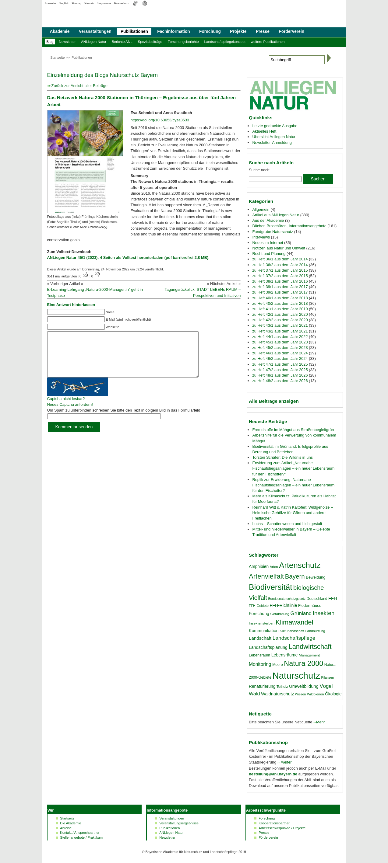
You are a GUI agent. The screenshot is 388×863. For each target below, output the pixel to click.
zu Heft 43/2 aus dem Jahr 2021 (280, 331)
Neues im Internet (267, 242)
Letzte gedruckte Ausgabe (274, 126)
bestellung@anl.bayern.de (273, 774)
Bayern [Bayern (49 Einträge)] (295, 576)
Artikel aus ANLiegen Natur (275, 215)
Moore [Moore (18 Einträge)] (277, 665)
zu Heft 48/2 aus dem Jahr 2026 (280, 380)
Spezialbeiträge (150, 41)
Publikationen (134, 31)
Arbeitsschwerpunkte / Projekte (282, 828)
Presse (263, 31)
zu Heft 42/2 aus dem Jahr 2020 (280, 320)
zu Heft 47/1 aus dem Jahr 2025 (280, 364)
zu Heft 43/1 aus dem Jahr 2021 (280, 325)
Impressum (104, 3)
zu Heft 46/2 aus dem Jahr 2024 (280, 358)
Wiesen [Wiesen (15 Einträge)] (300, 694)
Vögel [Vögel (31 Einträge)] (326, 686)
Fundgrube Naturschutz (272, 231)
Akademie (60, 31)
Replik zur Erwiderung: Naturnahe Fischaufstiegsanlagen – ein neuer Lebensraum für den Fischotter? (293, 485)
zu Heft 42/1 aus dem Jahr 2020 (280, 314)
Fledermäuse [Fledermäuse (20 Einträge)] (309, 605)
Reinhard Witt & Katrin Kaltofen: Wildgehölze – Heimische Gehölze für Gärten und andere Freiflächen (292, 512)
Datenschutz (121, 3)
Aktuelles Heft (264, 131)
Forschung (210, 31)
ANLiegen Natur (93, 41)
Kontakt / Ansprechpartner (79, 832)
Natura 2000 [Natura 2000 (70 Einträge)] (303, 663)
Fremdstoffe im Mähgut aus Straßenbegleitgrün (293, 429)
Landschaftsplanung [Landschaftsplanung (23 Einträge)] (268, 647)
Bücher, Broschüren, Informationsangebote (289, 226)
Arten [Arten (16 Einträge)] (274, 567)
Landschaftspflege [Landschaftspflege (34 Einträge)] (294, 638)
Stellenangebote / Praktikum (81, 837)
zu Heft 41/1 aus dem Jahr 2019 (280, 309)
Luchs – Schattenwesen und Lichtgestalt (287, 523)
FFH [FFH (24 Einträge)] (332, 598)
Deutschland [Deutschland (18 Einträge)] (317, 599)
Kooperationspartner (274, 823)
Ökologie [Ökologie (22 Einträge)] (333, 693)
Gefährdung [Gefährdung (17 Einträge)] (279, 614)
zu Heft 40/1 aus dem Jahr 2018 (280, 298)
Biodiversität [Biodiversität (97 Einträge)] (270, 587)
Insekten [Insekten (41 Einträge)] (323, 613)
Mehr (320, 722)
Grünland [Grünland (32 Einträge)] (301, 613)
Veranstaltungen (95, 31)
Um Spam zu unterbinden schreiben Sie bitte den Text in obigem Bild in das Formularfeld (123, 419)
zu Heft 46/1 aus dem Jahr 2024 (280, 353)
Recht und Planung (268, 253)
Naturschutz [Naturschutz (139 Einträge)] (296, 675)
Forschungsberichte (183, 41)
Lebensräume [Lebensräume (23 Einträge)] (284, 654)
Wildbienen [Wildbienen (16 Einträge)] (315, 694)
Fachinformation (173, 31)
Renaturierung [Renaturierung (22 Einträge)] (262, 686)
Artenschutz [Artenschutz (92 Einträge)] (299, 565)
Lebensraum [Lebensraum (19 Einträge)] (259, 655)
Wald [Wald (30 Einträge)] (254, 693)
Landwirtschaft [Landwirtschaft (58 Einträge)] (310, 646)
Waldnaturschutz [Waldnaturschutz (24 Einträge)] (277, 693)
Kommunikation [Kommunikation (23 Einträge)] (264, 630)
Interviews (261, 237)
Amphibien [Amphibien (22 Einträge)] (259, 566)
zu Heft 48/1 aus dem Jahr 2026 (280, 375)
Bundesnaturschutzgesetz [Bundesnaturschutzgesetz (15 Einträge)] (286, 598)
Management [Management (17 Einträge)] (309, 655)
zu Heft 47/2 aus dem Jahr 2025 (280, 369)
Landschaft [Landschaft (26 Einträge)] (260, 638)
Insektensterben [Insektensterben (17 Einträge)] (261, 623)
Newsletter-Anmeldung (271, 142)
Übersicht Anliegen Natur (273, 136)
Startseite (50, 3)
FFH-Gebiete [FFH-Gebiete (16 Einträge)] (259, 605)
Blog (49, 41)
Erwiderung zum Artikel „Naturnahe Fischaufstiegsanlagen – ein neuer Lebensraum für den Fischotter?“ (293, 468)
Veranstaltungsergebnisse (179, 823)
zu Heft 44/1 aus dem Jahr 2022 (280, 336)
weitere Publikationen (268, 41)
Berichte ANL (122, 41)
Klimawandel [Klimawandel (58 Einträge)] (294, 622)
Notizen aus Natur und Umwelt (278, 248)
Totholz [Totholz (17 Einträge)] (282, 686)
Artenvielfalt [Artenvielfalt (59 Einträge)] (266, 576)
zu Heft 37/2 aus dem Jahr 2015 (280, 275)
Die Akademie (70, 823)
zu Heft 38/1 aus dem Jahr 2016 (280, 281)
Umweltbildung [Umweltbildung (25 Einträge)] (304, 686)
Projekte (238, 31)
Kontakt (89, 3)
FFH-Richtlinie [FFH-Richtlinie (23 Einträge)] (283, 605)
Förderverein (291, 31)
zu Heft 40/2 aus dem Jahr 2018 (280, 303)
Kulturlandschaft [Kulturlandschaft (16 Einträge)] (292, 631)
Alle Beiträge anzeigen (274, 401)
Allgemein (260, 209)
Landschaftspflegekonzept (224, 41)
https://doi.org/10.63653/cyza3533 (159, 120)
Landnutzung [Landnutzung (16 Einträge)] (315, 631)
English (64, 3)
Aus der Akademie (268, 220)
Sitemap (76, 3)
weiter (286, 762)
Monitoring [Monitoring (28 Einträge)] (260, 664)
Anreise (66, 828)
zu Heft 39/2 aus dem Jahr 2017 (280, 292)
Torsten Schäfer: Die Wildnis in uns (282, 457)
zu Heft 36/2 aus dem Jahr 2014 (280, 265)
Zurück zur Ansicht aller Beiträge (79, 85)
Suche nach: (259, 170)
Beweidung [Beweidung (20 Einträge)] (315, 577)
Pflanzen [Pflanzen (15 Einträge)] (327, 677)
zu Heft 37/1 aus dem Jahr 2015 (280, 270)
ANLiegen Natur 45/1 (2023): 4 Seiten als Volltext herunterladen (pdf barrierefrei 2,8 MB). (128, 257)
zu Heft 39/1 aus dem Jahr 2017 (280, 286)
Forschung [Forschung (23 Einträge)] (259, 613)
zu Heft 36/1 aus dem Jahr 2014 (280, 259)
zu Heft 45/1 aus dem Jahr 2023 (280, 342)
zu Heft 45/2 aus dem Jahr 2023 (280, 347)
